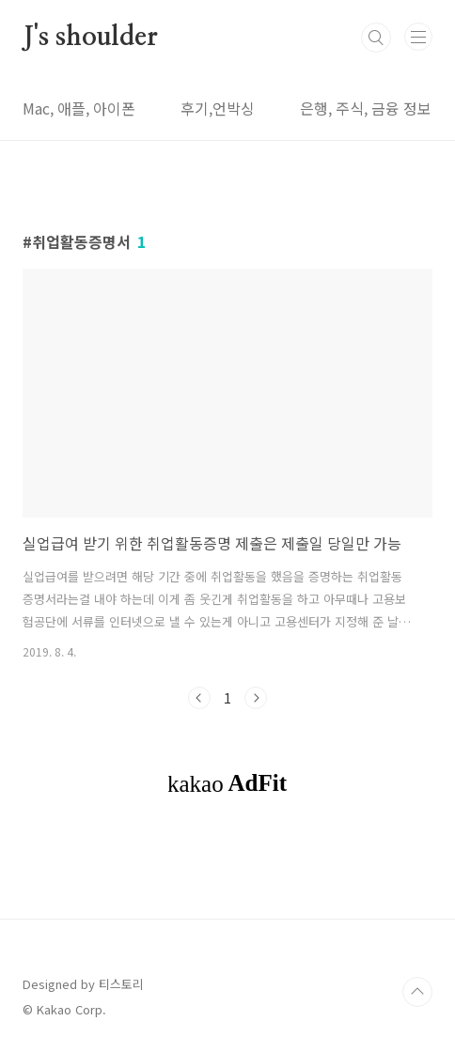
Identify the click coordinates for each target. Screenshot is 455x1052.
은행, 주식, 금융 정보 (365, 108)
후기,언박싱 (217, 108)
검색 (376, 37)
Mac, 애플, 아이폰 (79, 108)
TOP (417, 992)
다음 (255, 698)
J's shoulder (90, 37)
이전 (199, 698)
